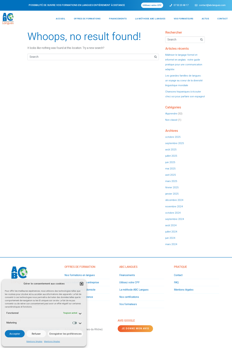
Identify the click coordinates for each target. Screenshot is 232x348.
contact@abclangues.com (212, 5)
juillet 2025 (171, 156)
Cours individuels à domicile (79, 290)
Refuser (36, 334)
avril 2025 (170, 175)
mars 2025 (171, 181)
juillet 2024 (171, 231)
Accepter (15, 334)
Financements (118, 18)
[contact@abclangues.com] (196, 5)
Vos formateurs (183, 18)
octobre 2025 (173, 137)
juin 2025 (170, 162)
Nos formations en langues (79, 275)
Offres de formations (87, 18)
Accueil (60, 18)
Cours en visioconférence (78, 297)
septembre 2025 (174, 143)
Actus (205, 18)
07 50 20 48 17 (181, 5)
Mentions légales (34, 341)
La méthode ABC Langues (150, 18)
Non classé (171, 120)
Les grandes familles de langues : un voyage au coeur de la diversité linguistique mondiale (184, 80)
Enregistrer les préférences (65, 334)
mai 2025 (170, 168)
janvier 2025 (172, 194)
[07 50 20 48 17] (171, 5)
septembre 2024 (174, 219)
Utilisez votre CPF (129, 282)
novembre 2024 (174, 206)
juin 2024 (170, 238)
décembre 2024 (174, 200)
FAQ (176, 282)
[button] (81, 283)
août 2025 (171, 149)
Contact (222, 18)
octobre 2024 (173, 213)
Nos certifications (129, 297)
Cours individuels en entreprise (81, 282)
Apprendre (171, 113)
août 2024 (171, 225)
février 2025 (172, 187)
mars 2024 (171, 244)
